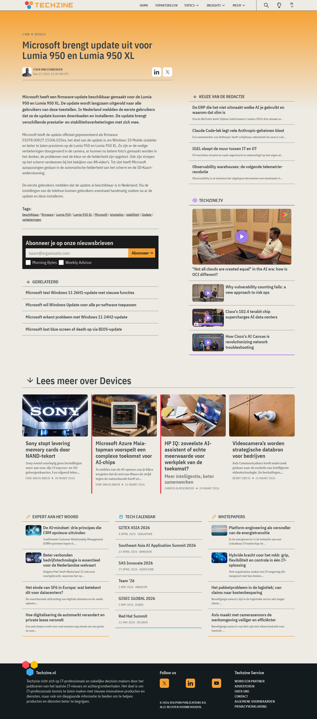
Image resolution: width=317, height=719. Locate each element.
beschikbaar (30, 214)
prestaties (117, 214)
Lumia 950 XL (82, 214)
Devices (40, 34)
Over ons (242, 691)
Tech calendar (140, 516)
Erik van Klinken (38, 478)
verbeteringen (31, 219)
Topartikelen (166, 5)
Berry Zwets (241, 478)
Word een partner (250, 681)
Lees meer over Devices (83, 380)
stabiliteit (132, 214)
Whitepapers (231, 516)
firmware (47, 214)
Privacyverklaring (251, 706)
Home (144, 5)
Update (147, 214)
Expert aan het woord (55, 516)
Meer (237, 5)
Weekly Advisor (78, 262)
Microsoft (101, 214)
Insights (214, 5)
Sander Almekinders (179, 488)
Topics (189, 5)
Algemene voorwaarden (255, 701)
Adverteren (244, 686)
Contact (241, 696)
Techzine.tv (211, 200)
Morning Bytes (44, 262)
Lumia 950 (63, 214)
